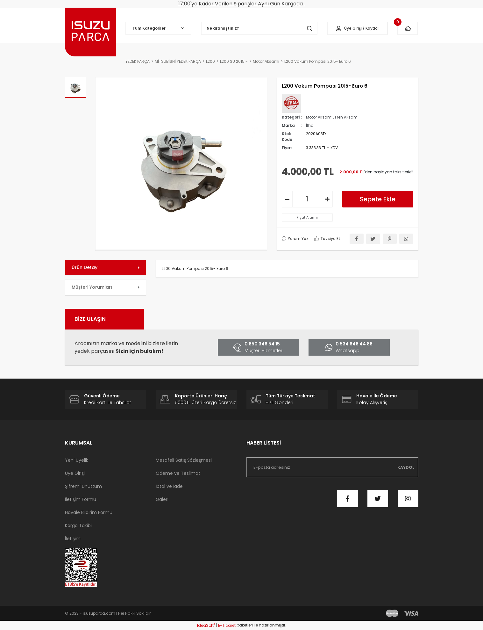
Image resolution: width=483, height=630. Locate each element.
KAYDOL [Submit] (405, 467)
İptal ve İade (169, 486)
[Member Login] (357, 28)
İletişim (73, 538)
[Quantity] (307, 199)
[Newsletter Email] (332, 467)
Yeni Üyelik (76, 460)
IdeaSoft (206, 625)
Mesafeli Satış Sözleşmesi (184, 460)
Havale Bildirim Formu (88, 512)
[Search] (259, 28)
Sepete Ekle (377, 199)
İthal (310, 125)
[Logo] (90, 32)
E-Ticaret (227, 625)
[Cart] (407, 28)
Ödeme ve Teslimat (178, 473)
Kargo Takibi (78, 525)
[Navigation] (158, 28)
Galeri (162, 499)
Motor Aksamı (319, 117)
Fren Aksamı (347, 117)
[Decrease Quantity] (287, 199)
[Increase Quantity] (327, 199)
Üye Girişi (75, 473)
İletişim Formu (80, 499)
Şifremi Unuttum (83, 486)
